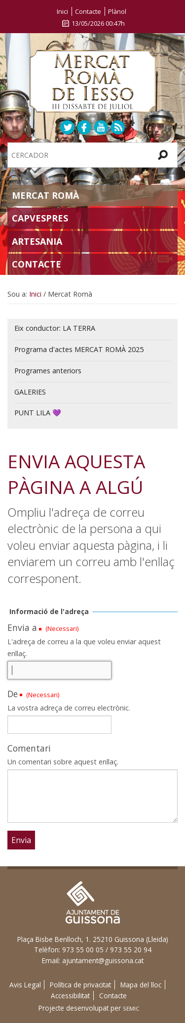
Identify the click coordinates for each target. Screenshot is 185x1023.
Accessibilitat (70, 995)
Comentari (29, 748)
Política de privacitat (80, 984)
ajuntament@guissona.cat (103, 960)
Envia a (22, 627)
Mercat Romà (45, 195)
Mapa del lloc (140, 984)
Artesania (37, 241)
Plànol (117, 11)
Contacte (88, 11)
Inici (62, 11)
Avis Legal (25, 984)
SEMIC (131, 1008)
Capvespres (40, 218)
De (12, 694)
